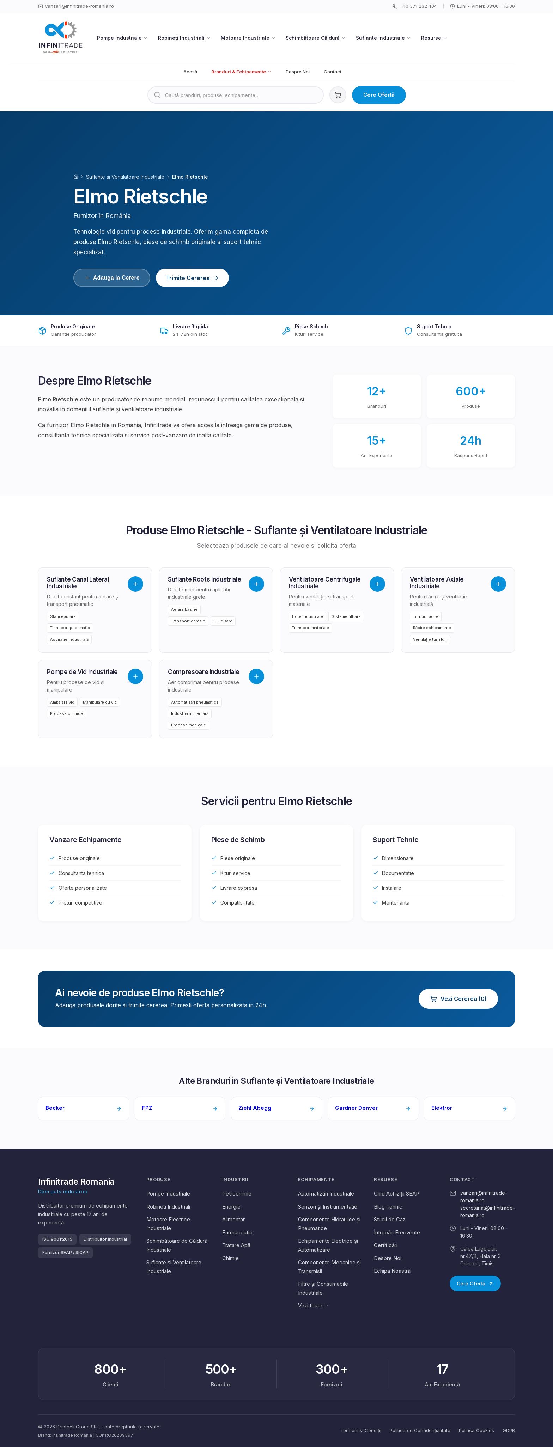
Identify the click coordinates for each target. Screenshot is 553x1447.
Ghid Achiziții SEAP (396, 1193)
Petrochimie (236, 1193)
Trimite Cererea (192, 277)
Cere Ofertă (379, 94)
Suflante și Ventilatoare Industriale (125, 177)
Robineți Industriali (184, 38)
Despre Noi (298, 71)
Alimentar (233, 1219)
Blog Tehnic (388, 1206)
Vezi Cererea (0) (458, 998)
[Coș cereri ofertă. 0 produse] (337, 94)
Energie (231, 1206)
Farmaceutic (237, 1232)
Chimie (230, 1258)
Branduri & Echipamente (241, 71)
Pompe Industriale (122, 38)
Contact (332, 71)
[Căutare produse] (235, 95)
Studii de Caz (390, 1219)
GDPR (509, 1430)
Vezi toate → (313, 1305)
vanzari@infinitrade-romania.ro (76, 6)
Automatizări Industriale (326, 1193)
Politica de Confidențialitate (420, 1430)
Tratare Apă (236, 1245)
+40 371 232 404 (415, 6)
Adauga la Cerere (112, 278)
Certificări (385, 1245)
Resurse (434, 38)
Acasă (190, 71)
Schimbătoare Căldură (316, 38)
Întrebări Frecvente (397, 1232)
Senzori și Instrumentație (327, 1206)
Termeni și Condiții (360, 1430)
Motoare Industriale (248, 38)
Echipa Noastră (392, 1270)
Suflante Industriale (383, 38)
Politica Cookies (476, 1430)
